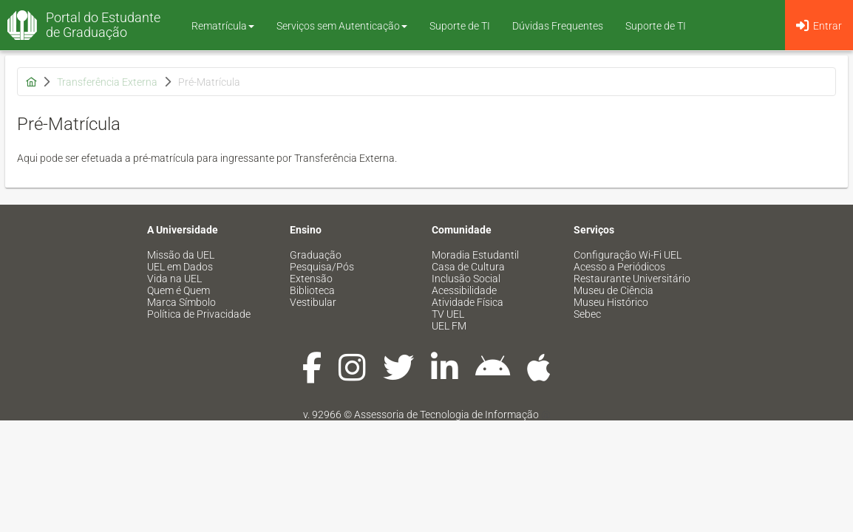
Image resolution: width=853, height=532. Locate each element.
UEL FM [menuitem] (449, 326)
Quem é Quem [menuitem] (178, 290)
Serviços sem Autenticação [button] (341, 26)
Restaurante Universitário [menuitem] (632, 278)
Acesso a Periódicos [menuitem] (619, 267)
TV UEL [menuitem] (448, 314)
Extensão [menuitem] (311, 278)
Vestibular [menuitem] (313, 302)
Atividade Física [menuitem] (467, 302)
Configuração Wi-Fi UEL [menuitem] (628, 255)
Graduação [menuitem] (315, 255)
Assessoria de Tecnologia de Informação (446, 414)
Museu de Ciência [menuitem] (613, 290)
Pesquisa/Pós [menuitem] (322, 267)
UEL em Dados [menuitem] (180, 267)
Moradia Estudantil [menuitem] (475, 255)
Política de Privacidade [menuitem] (199, 314)
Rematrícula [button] (222, 26)
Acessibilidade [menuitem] (464, 290)
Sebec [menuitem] (587, 314)
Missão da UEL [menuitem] (180, 255)
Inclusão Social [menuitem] (466, 278)
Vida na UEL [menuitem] (174, 278)
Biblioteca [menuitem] (312, 290)
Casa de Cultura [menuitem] (468, 267)
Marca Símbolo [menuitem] (181, 302)
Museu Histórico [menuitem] (611, 302)
